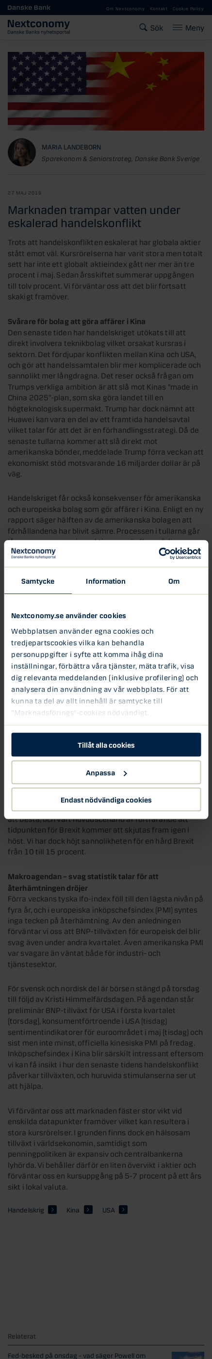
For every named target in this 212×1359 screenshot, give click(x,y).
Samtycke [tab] (37, 580)
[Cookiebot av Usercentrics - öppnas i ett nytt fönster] (158, 553)
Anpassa (106, 772)
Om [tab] (173, 580)
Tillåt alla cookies (106, 744)
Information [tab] (106, 580)
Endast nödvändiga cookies (106, 799)
